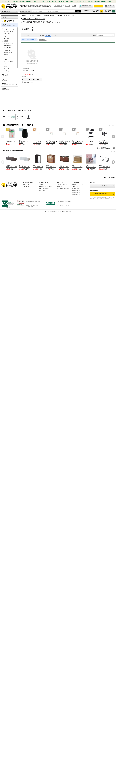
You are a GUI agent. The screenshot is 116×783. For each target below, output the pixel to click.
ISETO (5, 83)
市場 (5, 73)
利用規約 (41, 184)
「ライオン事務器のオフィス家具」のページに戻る (33, 19)
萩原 (5, 69)
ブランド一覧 (26, 186)
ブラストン (6, 50)
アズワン (6, 48)
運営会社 (41, 190)
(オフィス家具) (56, 22)
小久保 (5, 85)
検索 (78, 11)
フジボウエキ (7, 62)
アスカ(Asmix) (7, 45)
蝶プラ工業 (6, 52)
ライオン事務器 (35, 15)
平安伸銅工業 (7, 66)
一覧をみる (29, 125)
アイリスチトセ (7, 78)
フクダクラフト (7, 59)
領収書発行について (77, 192)
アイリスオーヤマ (8, 76)
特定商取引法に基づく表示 (45, 186)
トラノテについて (102, 185)
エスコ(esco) (7, 57)
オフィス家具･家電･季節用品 (47, 15)
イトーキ (6, 71)
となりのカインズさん (62, 188)
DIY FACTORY (61, 184)
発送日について (76, 188)
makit (58, 186)
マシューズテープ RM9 (28, 70)
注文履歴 (74, 5)
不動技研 (6, 64)
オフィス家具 (59, 15)
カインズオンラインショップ (62, 205)
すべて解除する (42, 39)
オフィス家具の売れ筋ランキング (13, 125)
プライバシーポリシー (44, 188)
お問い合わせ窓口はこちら (102, 193)
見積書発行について (77, 190)
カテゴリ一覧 (26, 184)
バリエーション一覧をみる (32, 79)
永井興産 (6, 55)
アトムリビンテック (8, 43)
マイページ (67, 5)
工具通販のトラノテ (25, 15)
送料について (75, 186)
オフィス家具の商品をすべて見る (106, 148)
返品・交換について (76, 194)
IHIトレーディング (8, 80)
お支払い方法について (77, 184)
